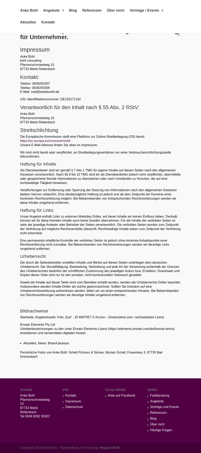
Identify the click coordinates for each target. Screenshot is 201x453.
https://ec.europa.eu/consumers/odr (45, 141)
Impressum (73, 401)
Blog (73, 10)
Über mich (116, 10)
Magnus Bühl (110, 447)
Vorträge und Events (164, 407)
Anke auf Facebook (121, 395)
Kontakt (48, 22)
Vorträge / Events (144, 10)
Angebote (51, 10)
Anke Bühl (29, 10)
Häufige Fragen (161, 430)
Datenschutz (74, 407)
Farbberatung (159, 395)
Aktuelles (28, 22)
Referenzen (92, 10)
